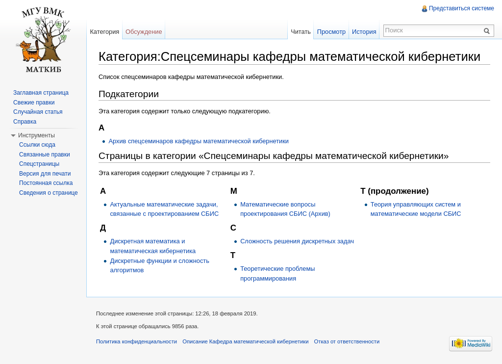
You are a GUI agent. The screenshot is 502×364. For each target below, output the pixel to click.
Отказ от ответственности (347, 341)
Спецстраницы (39, 163)
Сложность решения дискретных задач (297, 241)
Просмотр (331, 31)
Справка (24, 121)
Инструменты (36, 135)
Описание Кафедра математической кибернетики (245, 341)
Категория (104, 31)
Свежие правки (33, 102)
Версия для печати (45, 173)
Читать (301, 31)
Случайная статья (37, 111)
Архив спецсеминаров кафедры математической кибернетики (198, 141)
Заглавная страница (41, 92)
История (364, 31)
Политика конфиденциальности (136, 341)
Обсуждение (144, 31)
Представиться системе (461, 8)
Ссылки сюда (37, 144)
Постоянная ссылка (46, 183)
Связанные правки (44, 154)
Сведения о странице (48, 192)
